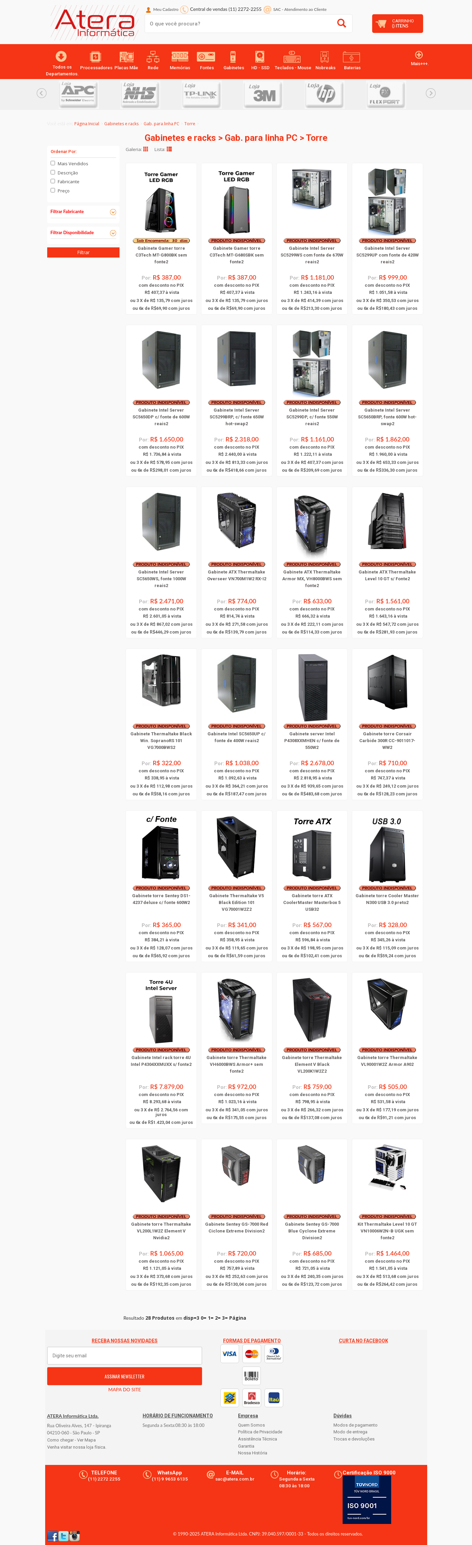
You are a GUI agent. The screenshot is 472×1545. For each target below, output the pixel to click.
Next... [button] (431, 93)
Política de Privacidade (260, 1431)
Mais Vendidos (73, 164)
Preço (64, 191)
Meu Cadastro (165, 9)
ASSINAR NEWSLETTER (124, 1376)
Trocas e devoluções (354, 1439)
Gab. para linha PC (161, 124)
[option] (89, 94)
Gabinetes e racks (121, 124)
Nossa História (252, 1452)
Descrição (68, 173)
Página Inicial (86, 124)
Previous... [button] (42, 93)
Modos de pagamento (355, 1425)
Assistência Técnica (257, 1439)
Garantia (246, 1446)
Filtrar (83, 252)
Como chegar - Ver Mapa (71, 1440)
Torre (189, 124)
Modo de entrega (350, 1431)
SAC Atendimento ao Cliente (300, 9)
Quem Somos (251, 1425)
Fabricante (68, 181)
